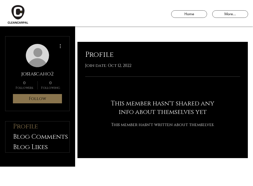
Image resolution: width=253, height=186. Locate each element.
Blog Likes (30, 147)
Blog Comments (40, 137)
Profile (25, 126)
